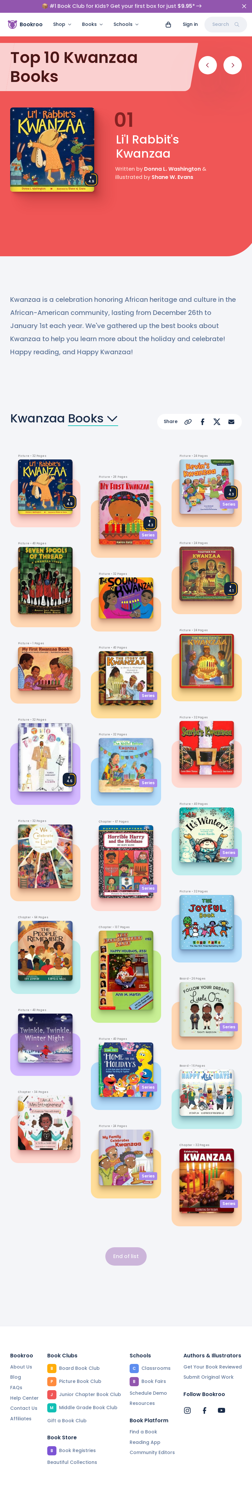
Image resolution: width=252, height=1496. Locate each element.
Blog (15, 1377)
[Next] (232, 65)
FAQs (16, 1387)
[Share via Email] (231, 422)
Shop (62, 24)
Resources (142, 1403)
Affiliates (21, 1418)
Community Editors (152, 1452)
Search (225, 24)
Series (148, 535)
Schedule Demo (148, 1393)
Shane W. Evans (172, 177)
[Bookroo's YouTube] (221, 1410)
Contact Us (23, 1408)
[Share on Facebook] (202, 422)
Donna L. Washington (172, 169)
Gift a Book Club (67, 1420)
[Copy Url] (188, 422)
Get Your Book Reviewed (212, 1367)
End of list (126, 1256)
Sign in (190, 24)
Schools (126, 24)
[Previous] (208, 65)
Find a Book (143, 1431)
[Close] (244, 6)
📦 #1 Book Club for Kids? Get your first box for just (121, 6)
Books (92, 24)
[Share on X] (217, 422)
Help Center (24, 1398)
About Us (21, 1367)
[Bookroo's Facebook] (204, 1410)
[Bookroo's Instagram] (187, 1410)
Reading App (145, 1442)
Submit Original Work (208, 1377)
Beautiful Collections (72, 1462)
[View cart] (168, 24)
